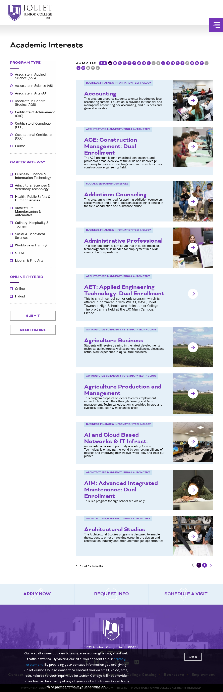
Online (20, 288)
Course (20, 146)
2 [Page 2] (204, 565)
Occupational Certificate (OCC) (33, 136)
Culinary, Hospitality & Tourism (32, 224)
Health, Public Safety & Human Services (32, 198)
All (103, 63)
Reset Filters (33, 330)
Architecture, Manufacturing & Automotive (28, 211)
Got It (193, 657)
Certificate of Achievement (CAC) (35, 114)
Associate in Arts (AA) (31, 93)
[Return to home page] (111, 634)
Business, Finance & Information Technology (33, 175)
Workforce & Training (31, 245)
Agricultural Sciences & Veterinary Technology (32, 187)
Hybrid (20, 296)
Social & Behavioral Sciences (30, 235)
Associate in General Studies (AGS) (30, 102)
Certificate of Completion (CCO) (34, 125)
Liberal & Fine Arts (29, 260)
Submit (33, 316)
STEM (19, 253)
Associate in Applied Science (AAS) (30, 76)
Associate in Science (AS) (34, 85)
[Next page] (210, 565)
